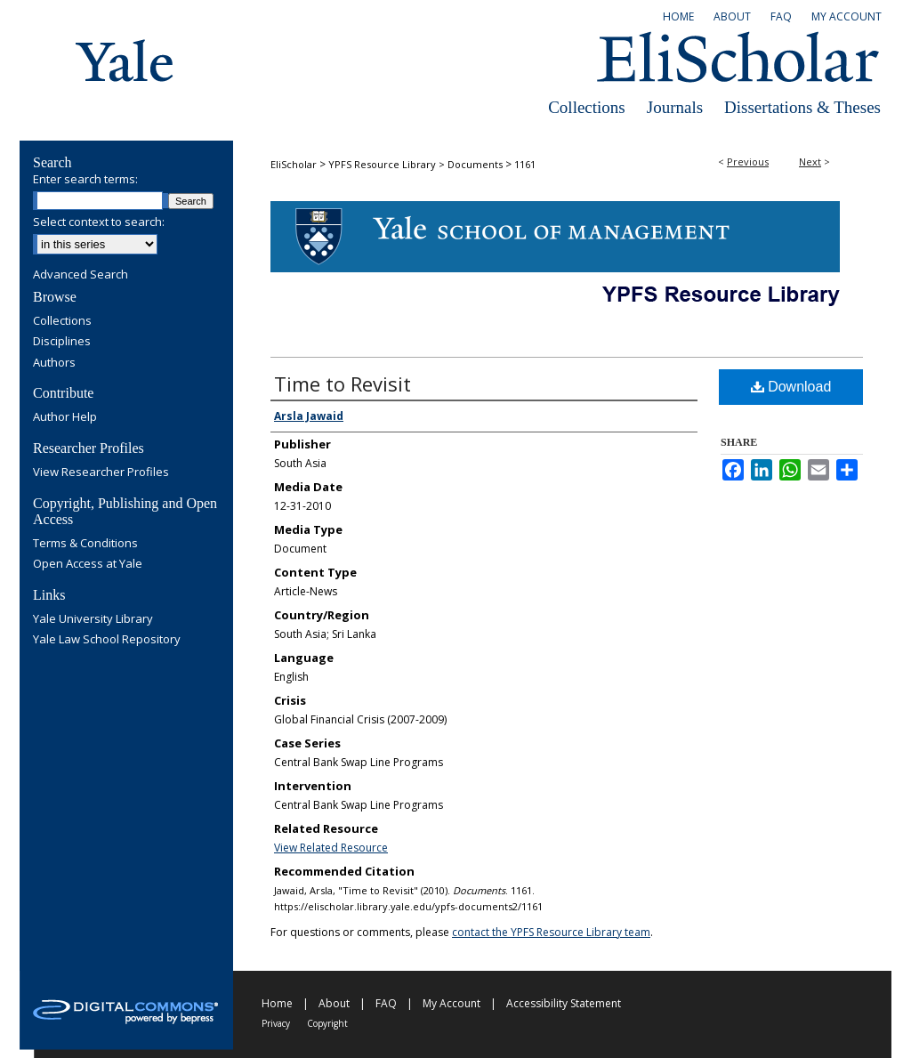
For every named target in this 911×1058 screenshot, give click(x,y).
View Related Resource (331, 847)
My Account (451, 1003)
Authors (54, 363)
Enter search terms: (85, 179)
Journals (675, 107)
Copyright (327, 1023)
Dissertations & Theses (802, 107)
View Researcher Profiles (101, 472)
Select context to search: (99, 222)
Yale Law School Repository (107, 640)
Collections (586, 107)
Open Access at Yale (87, 564)
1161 (525, 164)
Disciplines (62, 342)
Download (791, 386)
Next (810, 161)
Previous (748, 161)
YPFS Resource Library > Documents (415, 164)
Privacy (276, 1023)
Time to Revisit (342, 383)
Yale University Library (93, 619)
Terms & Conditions (85, 544)
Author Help (65, 417)
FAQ (386, 1003)
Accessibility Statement (563, 1003)
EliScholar (293, 164)
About (334, 1003)
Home (277, 1003)
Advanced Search (80, 274)
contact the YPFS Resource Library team (551, 932)
